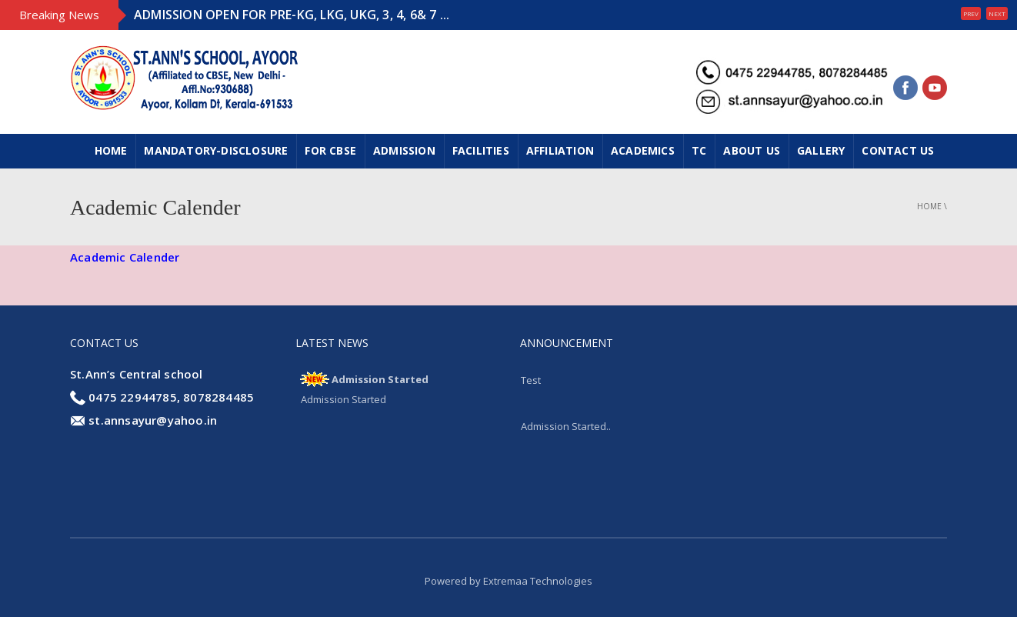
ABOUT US (751, 150)
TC (699, 150)
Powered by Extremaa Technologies (508, 581)
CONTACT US (898, 150)
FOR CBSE (330, 150)
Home (111, 150)
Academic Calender (124, 257)
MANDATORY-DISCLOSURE (216, 150)
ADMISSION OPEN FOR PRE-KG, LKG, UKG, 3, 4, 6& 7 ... (291, 14)
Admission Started (380, 379)
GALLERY (821, 150)
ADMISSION (404, 150)
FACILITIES (480, 150)
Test (531, 380)
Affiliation (560, 150)
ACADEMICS (643, 150)
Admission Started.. (566, 426)
